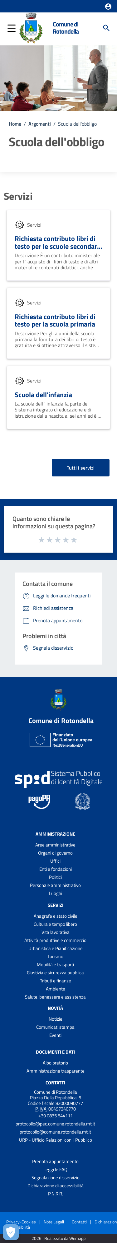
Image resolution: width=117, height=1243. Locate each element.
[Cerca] (106, 28)
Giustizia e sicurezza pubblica (55, 972)
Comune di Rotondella (66, 28)
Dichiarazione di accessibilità (55, 1185)
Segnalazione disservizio (56, 1177)
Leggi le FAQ (55, 1169)
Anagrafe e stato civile (55, 916)
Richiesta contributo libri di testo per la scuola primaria (55, 320)
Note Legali (54, 1221)
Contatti (55, 1082)
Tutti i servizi (81, 467)
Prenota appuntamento (55, 1161)
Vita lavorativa (55, 932)
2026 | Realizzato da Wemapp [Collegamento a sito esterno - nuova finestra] (58, 1238)
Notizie (55, 1019)
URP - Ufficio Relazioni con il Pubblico (55, 1139)
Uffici (55, 861)
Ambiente (55, 988)
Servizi (18, 196)
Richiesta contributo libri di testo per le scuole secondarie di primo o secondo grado (58, 246)
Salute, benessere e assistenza (55, 996)
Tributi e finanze (55, 980)
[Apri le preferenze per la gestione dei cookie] (11, 1232)
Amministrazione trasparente (56, 1070)
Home (15, 124)
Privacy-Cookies (21, 1221)
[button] (108, 6)
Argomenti (39, 124)
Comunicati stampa (55, 1027)
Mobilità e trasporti (55, 964)
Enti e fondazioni (55, 869)
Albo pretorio (55, 1062)
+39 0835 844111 (55, 1115)
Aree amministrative (55, 844)
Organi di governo (55, 852)
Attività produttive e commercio (55, 940)
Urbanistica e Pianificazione (55, 948)
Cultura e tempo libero (55, 924)
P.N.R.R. (55, 1193)
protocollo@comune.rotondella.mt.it (55, 1131)
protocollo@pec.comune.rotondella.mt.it (55, 1123)
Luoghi (55, 893)
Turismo (55, 956)
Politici (55, 877)
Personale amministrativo (55, 885)
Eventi (55, 1035)
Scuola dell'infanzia (43, 395)
